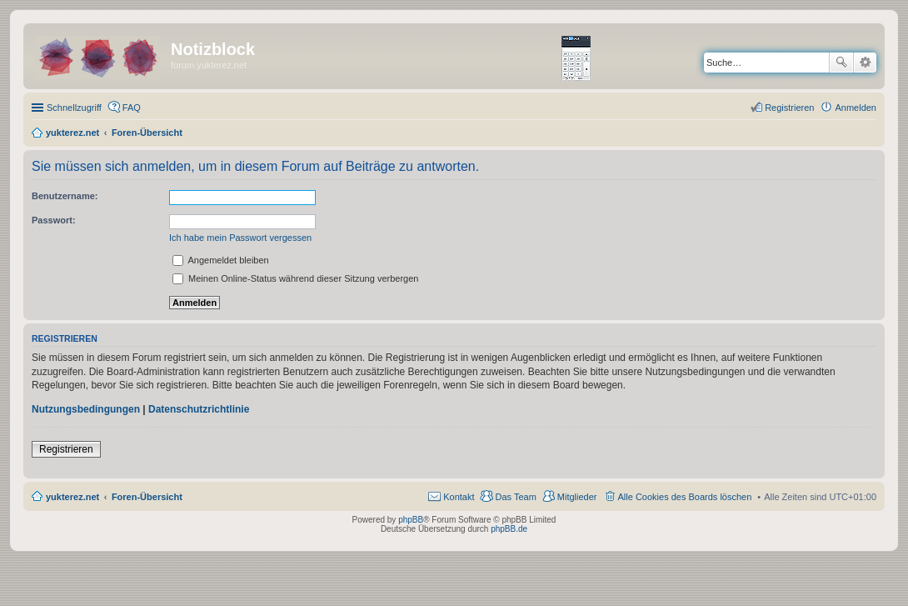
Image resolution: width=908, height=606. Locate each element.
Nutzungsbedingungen (86, 409)
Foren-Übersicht (147, 497)
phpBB (410, 519)
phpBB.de (509, 528)
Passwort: (54, 220)
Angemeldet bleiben (220, 260)
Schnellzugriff (74, 108)
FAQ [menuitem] (131, 108)
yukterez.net (72, 497)
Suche (841, 63)
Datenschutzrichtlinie (198, 409)
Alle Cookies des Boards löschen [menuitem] (685, 497)
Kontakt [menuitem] (458, 497)
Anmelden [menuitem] (855, 108)
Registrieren (66, 449)
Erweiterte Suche (865, 63)
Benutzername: (64, 196)
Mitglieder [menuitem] (577, 497)
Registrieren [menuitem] (789, 108)
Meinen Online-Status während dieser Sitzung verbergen (295, 278)
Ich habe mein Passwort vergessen (240, 238)
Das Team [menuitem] (515, 497)
